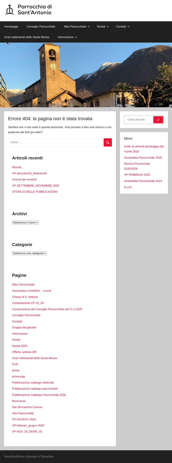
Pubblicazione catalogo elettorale (33, 382)
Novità (103, 26)
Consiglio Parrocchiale (41, 26)
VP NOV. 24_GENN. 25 (27, 431)
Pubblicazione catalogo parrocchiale (35, 388)
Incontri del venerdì (24, 179)
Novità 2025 (19, 346)
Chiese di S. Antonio (25, 297)
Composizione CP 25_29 (28, 303)
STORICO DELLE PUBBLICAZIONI (34, 191)
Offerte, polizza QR (24, 352)
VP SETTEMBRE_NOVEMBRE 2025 (35, 185)
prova (15, 370)
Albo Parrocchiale (77, 26)
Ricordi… (18, 167)
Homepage (11, 26)
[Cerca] (158, 119)
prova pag (18, 376)
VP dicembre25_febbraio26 (29, 173)
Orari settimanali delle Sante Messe (26, 37)
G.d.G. (128, 187)
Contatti (123, 26)
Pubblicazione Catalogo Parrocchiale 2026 (39, 394)
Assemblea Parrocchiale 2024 (143, 181)
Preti (15, 364)
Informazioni (67, 37)
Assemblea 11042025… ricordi (31, 290)
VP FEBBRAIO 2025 (137, 174)
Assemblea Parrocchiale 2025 (143, 157)
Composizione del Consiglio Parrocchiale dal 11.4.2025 (47, 309)
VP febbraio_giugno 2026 (28, 425)
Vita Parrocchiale (23, 413)
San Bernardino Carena (27, 407)
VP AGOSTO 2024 (24, 419)
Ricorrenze (19, 401)
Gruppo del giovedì (24, 327)
